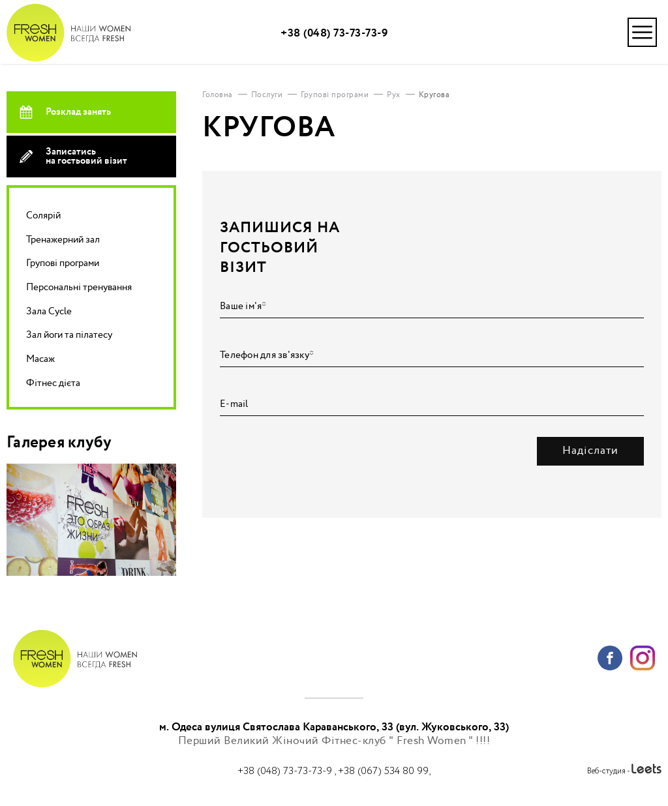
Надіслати (590, 450)
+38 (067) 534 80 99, (384, 771)
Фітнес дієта (53, 383)
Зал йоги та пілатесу (69, 335)
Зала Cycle (49, 311)
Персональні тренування (79, 287)
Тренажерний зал (63, 239)
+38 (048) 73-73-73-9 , (287, 771)
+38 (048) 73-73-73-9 (334, 33)
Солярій (43, 215)
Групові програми (62, 263)
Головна (217, 94)
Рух (394, 94)
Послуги (267, 94)
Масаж (40, 359)
